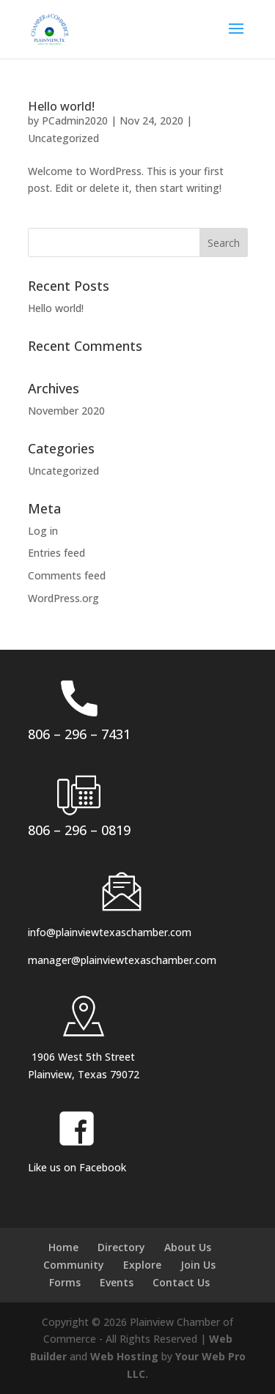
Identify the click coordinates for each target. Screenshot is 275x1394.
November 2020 (66, 411)
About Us (187, 1247)
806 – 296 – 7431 (79, 734)
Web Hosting (124, 1356)
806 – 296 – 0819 (79, 830)
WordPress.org (63, 598)
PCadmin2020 (75, 120)
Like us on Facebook (77, 1167)
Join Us (198, 1265)
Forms (65, 1282)
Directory (121, 1247)
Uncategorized (63, 138)
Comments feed (67, 575)
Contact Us (181, 1282)
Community (73, 1265)
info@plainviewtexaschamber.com (109, 932)
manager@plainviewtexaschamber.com (122, 960)
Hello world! (61, 106)
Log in (43, 531)
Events (116, 1282)
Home (63, 1247)
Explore (142, 1265)
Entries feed (56, 553)
